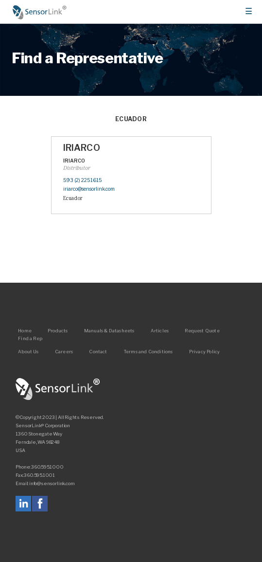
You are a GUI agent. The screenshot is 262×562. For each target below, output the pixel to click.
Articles (160, 330)
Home (40, 12)
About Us (28, 351)
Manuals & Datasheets (109, 330)
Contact (98, 351)
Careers (64, 351)
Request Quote (202, 330)
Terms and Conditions (148, 351)
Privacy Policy (204, 351)
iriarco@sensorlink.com (89, 189)
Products (58, 330)
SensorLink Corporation (58, 389)
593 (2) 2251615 (82, 180)
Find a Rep (30, 338)
